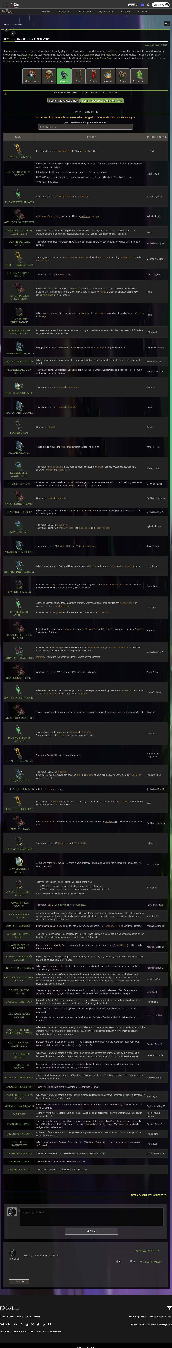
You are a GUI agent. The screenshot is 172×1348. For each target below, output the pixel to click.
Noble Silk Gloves (17, 386)
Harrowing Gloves (17, 361)
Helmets (49, 76)
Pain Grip (17, 1104)
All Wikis (10, 1307)
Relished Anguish (17, 1123)
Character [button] (81, 12)
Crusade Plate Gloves (18, 1009)
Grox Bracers (18, 1151)
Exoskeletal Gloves (18, 903)
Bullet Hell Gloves (18, 803)
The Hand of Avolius (17, 608)
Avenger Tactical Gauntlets (17, 232)
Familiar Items (139, 76)
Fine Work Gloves (17, 843)
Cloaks (93, 76)
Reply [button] (159, 1251)
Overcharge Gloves (18, 692)
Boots (78, 76)
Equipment (5, 24)
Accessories (18, 24)
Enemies (5, 58)
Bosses (18, 58)
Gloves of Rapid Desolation (18, 332)
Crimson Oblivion (17, 998)
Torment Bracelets (18, 652)
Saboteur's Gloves (18, 498)
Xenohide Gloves (18, 672)
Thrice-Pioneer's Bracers (17, 631)
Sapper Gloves (17, 1159)
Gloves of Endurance (17, 315)
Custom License (54, 1321)
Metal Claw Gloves (17, 1096)
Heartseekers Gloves (17, 1045)
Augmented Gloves (17, 196)
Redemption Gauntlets (18, 468)
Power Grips (18, 426)
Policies (167, 1307)
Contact (36, 1307)
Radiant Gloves (18, 1114)
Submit (91, 1221)
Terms (152, 1307)
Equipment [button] (103, 12)
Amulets (108, 76)
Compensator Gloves (17, 989)
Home (2, 1307)
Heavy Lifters (17, 775)
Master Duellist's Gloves (17, 1086)
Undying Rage (17, 823)
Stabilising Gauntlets (17, 1133)
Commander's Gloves (17, 865)
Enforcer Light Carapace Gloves (18, 1021)
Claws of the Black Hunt (18, 976)
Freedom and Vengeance (18, 292)
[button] (133, 5)
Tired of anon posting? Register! (150, 1185)
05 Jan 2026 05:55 (146, 1240)
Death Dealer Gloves (17, 243)
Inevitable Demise (17, 755)
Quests (79, 55)
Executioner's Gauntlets (18, 1034)
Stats (114, 51)
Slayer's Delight (17, 512)
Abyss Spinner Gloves (18, 913)
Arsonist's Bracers (18, 712)
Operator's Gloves (18, 406)
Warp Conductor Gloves (18, 888)
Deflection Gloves (17, 259)
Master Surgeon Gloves (17, 371)
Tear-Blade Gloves (17, 1143)
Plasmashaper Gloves (18, 733)
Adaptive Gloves (17, 151)
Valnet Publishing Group (161, 1315)
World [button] (123, 12)
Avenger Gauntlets (18, 216)
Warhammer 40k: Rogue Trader (85, 58)
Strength (61, 903)
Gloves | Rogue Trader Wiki (25, 39)
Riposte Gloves (17, 484)
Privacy (159, 1307)
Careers (144, 1307)
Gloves (64, 76)
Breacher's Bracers (17, 964)
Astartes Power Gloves (18, 932)
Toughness (78, 903)
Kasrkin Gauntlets (17, 1067)
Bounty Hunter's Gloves (18, 955)
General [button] (61, 12)
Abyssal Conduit (18, 922)
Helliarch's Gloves (17, 789)
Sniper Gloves (17, 526)
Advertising (134, 1307)
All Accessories (31, 76)
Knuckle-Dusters (18, 1076)
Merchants (105, 55)
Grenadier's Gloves (17, 347)
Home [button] (43, 12)
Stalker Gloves (17, 586)
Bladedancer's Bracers (17, 944)
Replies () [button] (147, 1251)
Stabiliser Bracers (18, 546)
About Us (27, 1307)
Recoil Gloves (17, 446)
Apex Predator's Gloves (18, 174)
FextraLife (134, 1315)
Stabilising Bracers (17, 566)
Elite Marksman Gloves (18, 274)
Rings (123, 76)
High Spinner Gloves (18, 1057)
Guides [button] (140, 12)
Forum (19, 1307)
